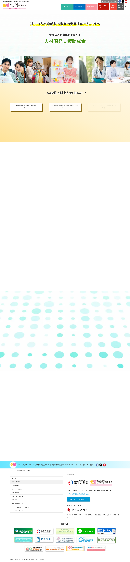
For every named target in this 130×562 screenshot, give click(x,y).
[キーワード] (125, 6)
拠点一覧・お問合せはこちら (78, 499)
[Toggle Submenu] (59, 478)
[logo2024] (14, 6)
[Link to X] (123, 1)
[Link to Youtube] (126, 1)
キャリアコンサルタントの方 (109, 1)
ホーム (13, 470)
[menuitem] (109, 1)
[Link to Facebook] (119, 1)
